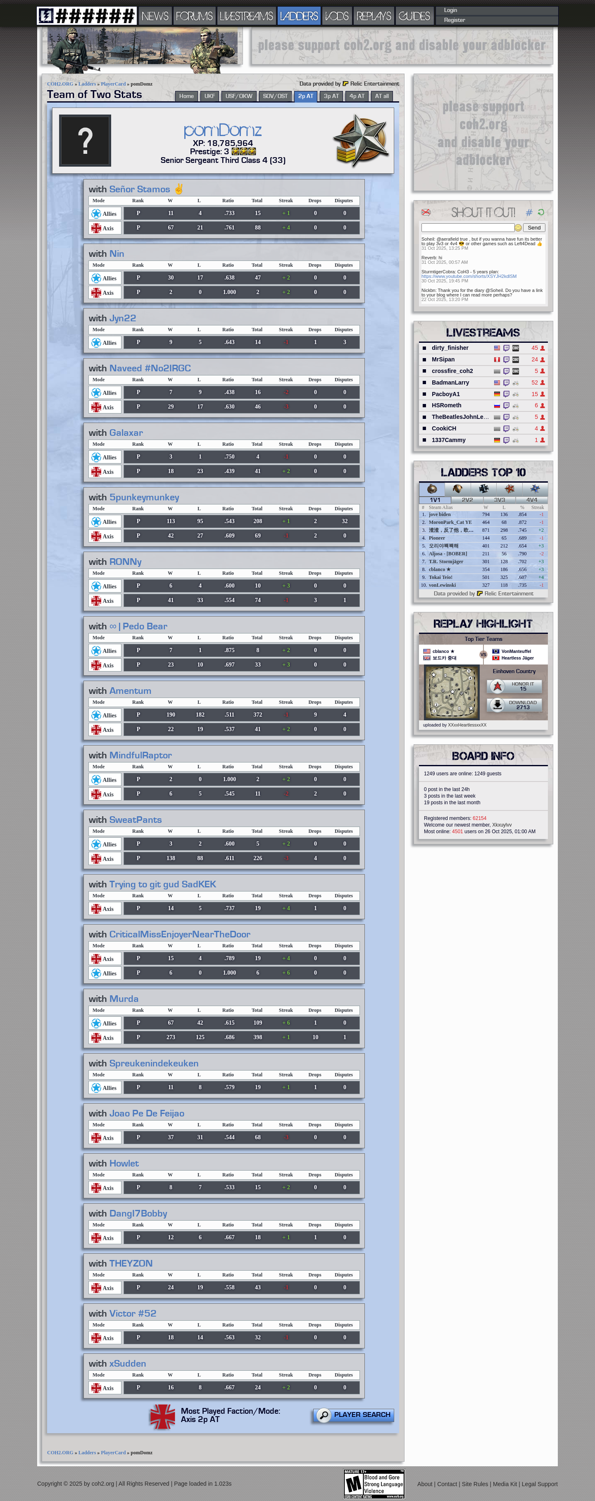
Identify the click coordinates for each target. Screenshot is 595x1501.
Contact (448, 1484)
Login (450, 10)
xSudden (127, 1364)
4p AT (357, 96)
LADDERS (299, 16)
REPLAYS (374, 16)
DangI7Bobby (138, 1214)
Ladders (87, 84)
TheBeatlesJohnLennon (464, 416)
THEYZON (131, 1264)
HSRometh (447, 405)
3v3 (499, 500)
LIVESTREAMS (246, 16)
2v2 (467, 500)
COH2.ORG (60, 84)
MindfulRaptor (140, 755)
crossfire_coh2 (452, 371)
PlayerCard (113, 84)
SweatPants (135, 820)
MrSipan (443, 359)
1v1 (435, 500)
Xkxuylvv (502, 825)
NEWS (155, 16)
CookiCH (444, 428)
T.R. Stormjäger (446, 561)
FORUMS (194, 16)
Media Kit (506, 1484)
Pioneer (437, 538)
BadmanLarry (450, 382)
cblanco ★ (440, 569)
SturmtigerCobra (438, 271)
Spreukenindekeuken (154, 1063)
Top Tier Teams (483, 639)
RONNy (125, 562)
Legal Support (540, 1484)
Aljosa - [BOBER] (448, 554)
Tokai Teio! (440, 577)
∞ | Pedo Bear (138, 626)
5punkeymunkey (144, 497)
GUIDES (415, 16)
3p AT (331, 96)
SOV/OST (275, 96)
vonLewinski (442, 585)
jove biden (440, 514)
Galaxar (126, 433)
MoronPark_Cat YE (450, 522)
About (425, 1484)
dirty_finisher (450, 347)
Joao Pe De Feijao (146, 1114)
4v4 (532, 500)
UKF (210, 96)
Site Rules (476, 1484)
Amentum (130, 691)
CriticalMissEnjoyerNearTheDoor (179, 934)
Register (454, 20)
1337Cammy (449, 440)
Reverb (428, 257)
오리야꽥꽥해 (444, 546)
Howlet (124, 1164)
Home (186, 96)
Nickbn (428, 290)
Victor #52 (133, 1314)
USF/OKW (239, 96)
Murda (124, 999)
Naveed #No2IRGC (150, 368)
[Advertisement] (402, 45)
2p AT (305, 96)
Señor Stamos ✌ (147, 189)
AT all (382, 96)
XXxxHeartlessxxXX (467, 724)
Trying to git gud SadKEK (162, 884)
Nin (116, 254)
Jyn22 (122, 318)
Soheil (427, 239)
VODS (337, 16)
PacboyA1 (446, 394)
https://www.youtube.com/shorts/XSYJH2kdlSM (468, 276)
